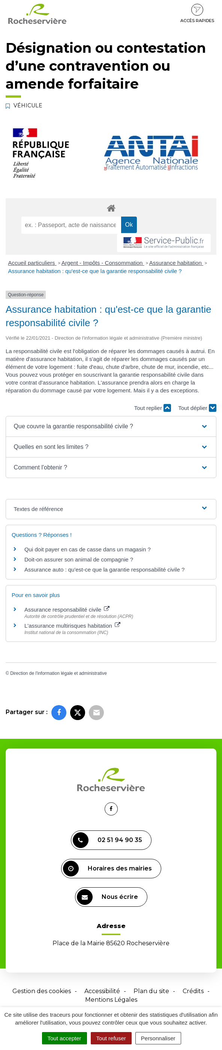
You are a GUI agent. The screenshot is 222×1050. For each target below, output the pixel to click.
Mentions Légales (111, 999)
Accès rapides (197, 13)
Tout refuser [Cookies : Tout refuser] (111, 1038)
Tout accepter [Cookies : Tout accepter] (64, 1038)
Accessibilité (102, 991)
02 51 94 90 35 (107, 840)
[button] (111, 426)
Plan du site (151, 991)
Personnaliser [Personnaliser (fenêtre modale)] (158, 1038)
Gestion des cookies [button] (41, 991)
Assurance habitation (176, 263)
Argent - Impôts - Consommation (103, 263)
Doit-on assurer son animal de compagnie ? (78, 559)
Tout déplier (197, 408)
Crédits (193, 991)
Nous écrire (107, 897)
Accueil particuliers (32, 263)
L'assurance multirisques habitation (72, 625)
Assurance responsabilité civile (67, 609)
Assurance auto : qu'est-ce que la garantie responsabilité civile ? (104, 569)
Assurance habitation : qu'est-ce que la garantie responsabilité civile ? (95, 271)
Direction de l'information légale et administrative (58, 673)
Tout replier (152, 408)
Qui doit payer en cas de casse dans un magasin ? (87, 549)
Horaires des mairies (107, 868)
